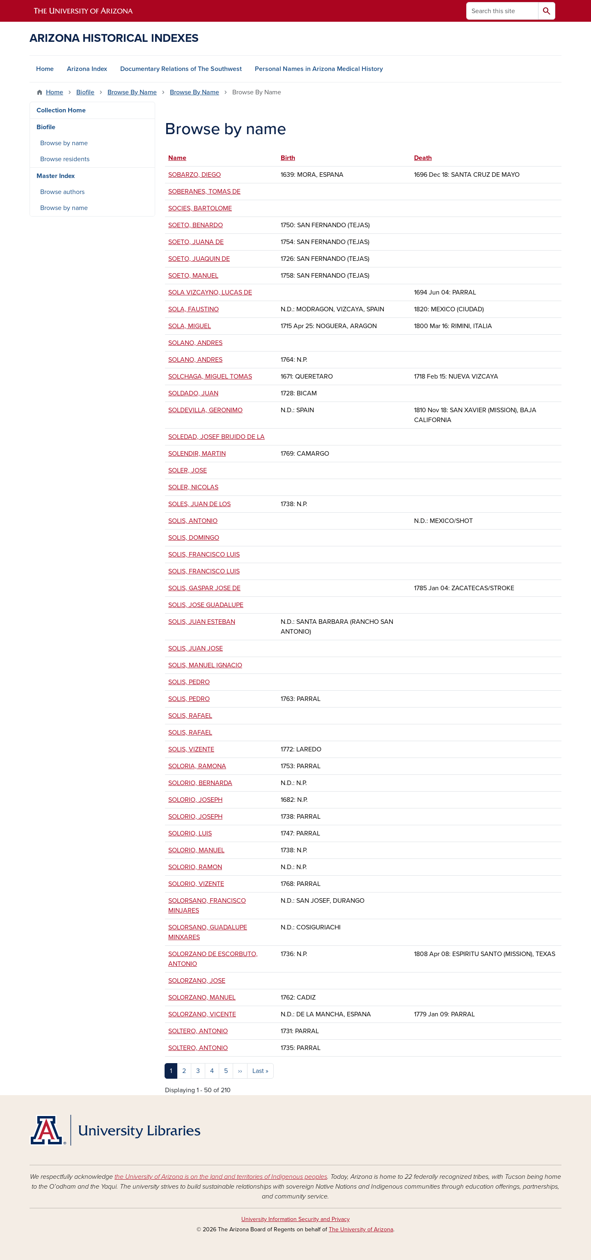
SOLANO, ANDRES (195, 343)
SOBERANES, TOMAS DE (204, 191)
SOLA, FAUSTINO (193, 309)
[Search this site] (502, 11)
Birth (288, 158)
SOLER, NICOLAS (193, 487)
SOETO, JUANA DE (196, 242)
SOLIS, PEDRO (189, 682)
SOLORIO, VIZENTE (196, 884)
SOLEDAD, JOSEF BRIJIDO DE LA (216, 437)
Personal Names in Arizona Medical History (319, 69)
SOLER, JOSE (187, 470)
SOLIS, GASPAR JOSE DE (204, 588)
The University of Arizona (361, 1229)
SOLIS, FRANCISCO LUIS (204, 554)
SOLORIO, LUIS (190, 833)
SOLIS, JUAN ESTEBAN (201, 622)
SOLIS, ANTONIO (193, 521)
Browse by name (64, 143)
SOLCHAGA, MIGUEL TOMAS (210, 376)
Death (423, 158)
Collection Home (61, 110)
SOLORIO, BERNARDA (200, 783)
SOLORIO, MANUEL (196, 850)
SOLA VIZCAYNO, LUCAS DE (210, 292)
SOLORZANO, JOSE (196, 981)
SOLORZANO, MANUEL (202, 997)
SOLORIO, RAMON (195, 867)
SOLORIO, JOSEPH (195, 800)
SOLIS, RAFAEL (190, 716)
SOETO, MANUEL (193, 276)
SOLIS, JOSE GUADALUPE (205, 605)
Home (45, 69)
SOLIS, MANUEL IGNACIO (205, 665)
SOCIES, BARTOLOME (200, 208)
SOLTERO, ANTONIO (198, 1031)
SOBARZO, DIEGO (194, 175)
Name (181, 158)
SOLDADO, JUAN (193, 393)
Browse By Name (132, 92)
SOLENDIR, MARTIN (197, 454)
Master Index (56, 176)
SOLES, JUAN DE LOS (199, 504)
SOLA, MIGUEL (189, 326)
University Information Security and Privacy (295, 1219)
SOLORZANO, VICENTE (202, 1014)
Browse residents (64, 159)
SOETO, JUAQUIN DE (199, 259)
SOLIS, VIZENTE (191, 749)
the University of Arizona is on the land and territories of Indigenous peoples (221, 1177)
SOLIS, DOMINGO (193, 538)
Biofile (85, 92)
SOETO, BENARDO (195, 225)
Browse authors (62, 192)
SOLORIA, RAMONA (197, 766)
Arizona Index (87, 69)
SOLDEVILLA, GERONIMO (205, 410)
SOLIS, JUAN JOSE (195, 648)
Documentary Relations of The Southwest (181, 69)
